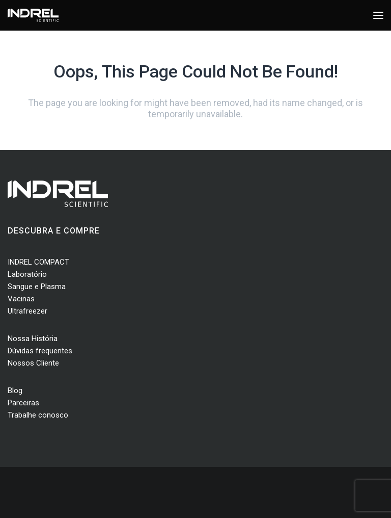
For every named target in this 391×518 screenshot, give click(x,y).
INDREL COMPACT (38, 262)
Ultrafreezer (27, 311)
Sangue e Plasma (37, 286)
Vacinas (21, 298)
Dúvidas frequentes (40, 350)
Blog (15, 390)
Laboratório (27, 274)
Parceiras (23, 402)
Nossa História (33, 338)
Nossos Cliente (33, 363)
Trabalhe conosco (38, 415)
